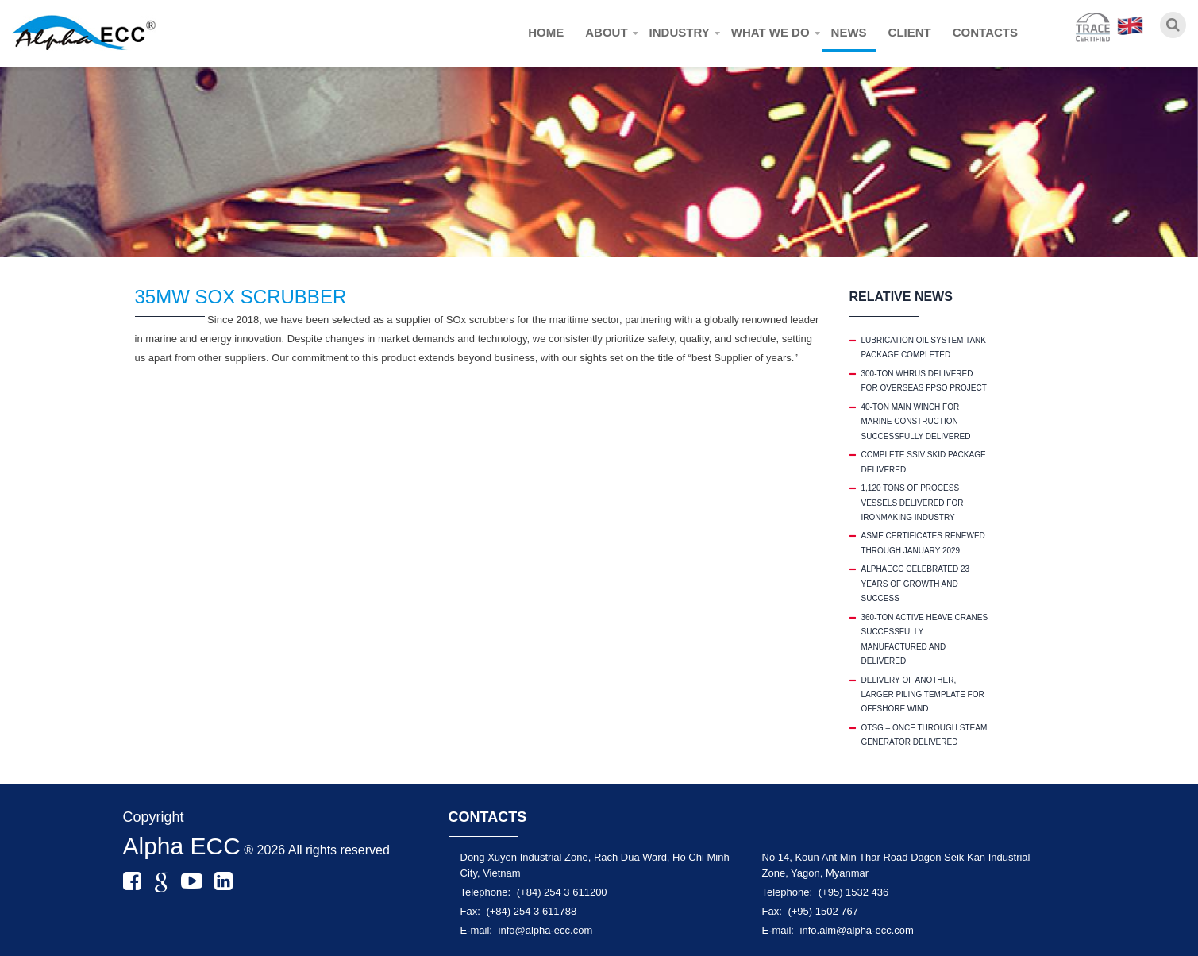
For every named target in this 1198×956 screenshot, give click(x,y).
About (606, 32)
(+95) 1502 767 (823, 911)
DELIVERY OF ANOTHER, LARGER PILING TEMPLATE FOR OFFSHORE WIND (922, 695)
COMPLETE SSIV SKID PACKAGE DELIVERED (923, 461)
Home (546, 32)
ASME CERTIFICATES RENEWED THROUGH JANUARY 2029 (923, 542)
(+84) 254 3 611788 (531, 911)
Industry (679, 32)
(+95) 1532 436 (854, 892)
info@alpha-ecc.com (546, 930)
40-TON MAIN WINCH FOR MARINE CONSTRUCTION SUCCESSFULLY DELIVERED (916, 422)
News (849, 32)
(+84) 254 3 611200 (562, 892)
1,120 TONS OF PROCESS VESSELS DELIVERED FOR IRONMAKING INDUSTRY (912, 503)
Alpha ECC (182, 846)
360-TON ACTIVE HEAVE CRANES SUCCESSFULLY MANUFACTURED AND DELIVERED (924, 639)
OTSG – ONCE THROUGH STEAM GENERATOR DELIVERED (924, 734)
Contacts (985, 32)
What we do (770, 32)
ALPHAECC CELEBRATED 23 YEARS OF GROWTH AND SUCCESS (915, 584)
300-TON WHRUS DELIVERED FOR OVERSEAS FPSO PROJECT (924, 380)
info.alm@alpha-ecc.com (857, 930)
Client (909, 32)
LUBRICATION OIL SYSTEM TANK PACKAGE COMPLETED (923, 347)
